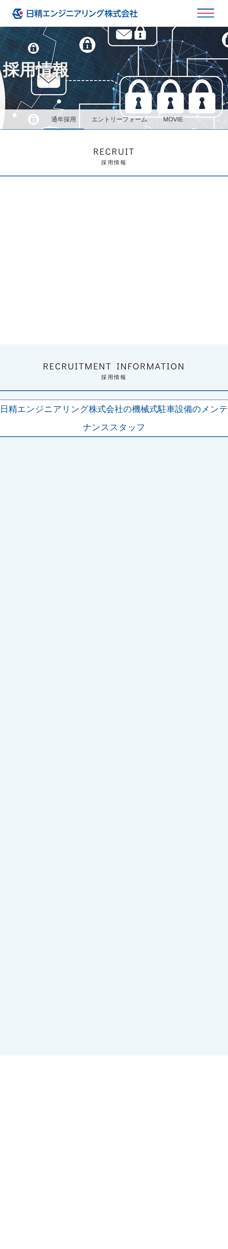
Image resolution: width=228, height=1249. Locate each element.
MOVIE (175, 119)
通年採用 (65, 119)
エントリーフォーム (122, 119)
